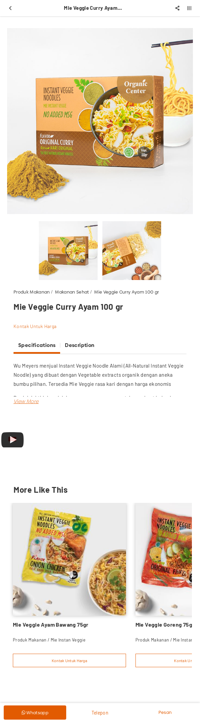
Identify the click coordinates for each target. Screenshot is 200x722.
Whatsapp (35, 712)
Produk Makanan (32, 292)
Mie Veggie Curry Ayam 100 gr (126, 292)
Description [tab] (79, 345)
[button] (26, 401)
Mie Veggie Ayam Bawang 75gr (51, 624)
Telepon (100, 713)
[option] (100, 121)
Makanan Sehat (72, 292)
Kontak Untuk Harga (35, 326)
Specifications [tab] (36, 345)
